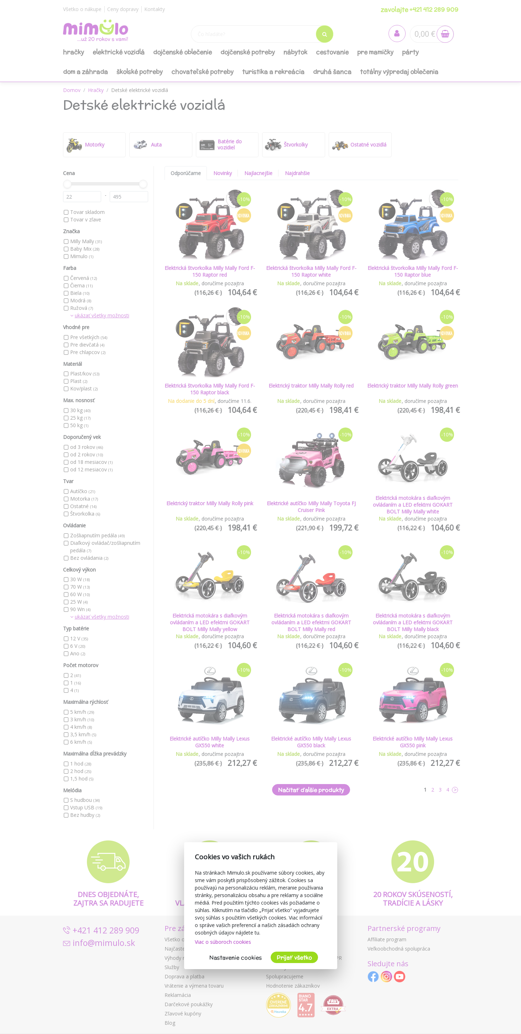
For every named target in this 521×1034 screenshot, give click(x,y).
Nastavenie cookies (235, 957)
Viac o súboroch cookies (223, 941)
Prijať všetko (294, 957)
